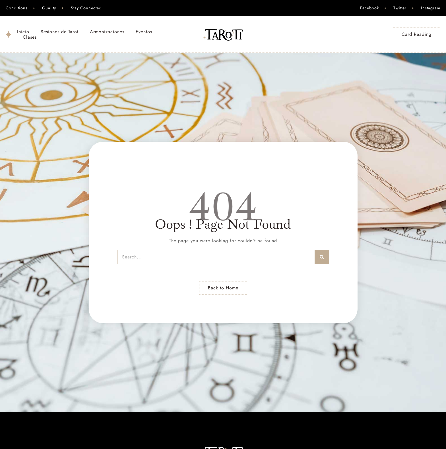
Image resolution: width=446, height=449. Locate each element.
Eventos (144, 31)
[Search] (322, 257)
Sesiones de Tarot (60, 31)
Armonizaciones (107, 31)
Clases (30, 37)
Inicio (23, 31)
